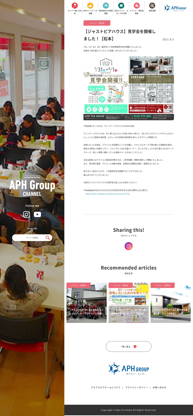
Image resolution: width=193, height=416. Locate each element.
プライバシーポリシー (136, 388)
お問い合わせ (159, 388)
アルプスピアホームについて (106, 388)
